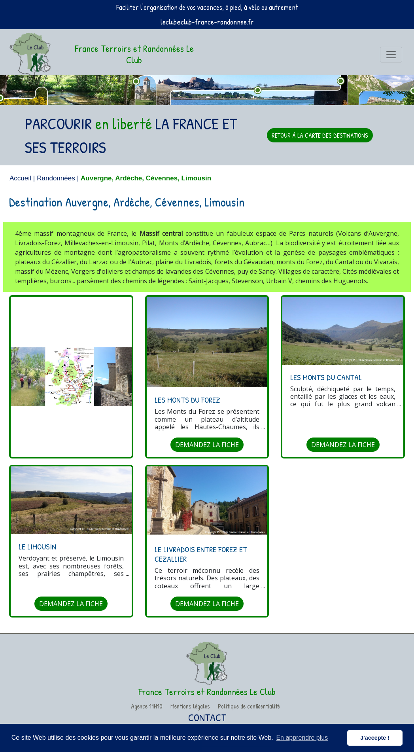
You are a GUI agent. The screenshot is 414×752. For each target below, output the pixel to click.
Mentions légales (190, 706)
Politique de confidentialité (249, 706)
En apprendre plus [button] (302, 737)
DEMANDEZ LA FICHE (207, 444)
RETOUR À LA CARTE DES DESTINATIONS (320, 135)
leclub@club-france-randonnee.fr (207, 22)
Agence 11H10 (147, 706)
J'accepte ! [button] (374, 738)
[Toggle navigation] (391, 55)
